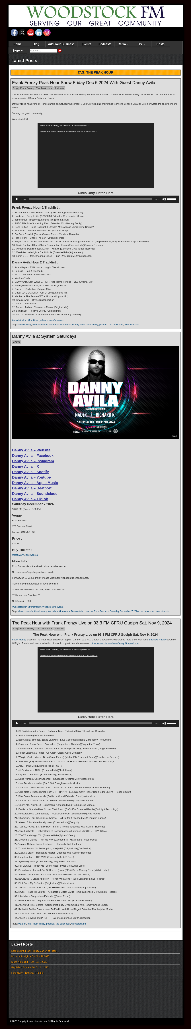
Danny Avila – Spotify (30, 472)
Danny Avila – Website (31, 450)
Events (86, 44)
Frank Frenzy (19, 639)
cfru (30, 923)
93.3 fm (22, 923)
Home (17, 44)
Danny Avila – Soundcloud (35, 494)
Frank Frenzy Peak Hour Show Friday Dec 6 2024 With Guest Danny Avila (83, 82)
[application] (96, 155)
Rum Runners (101, 611)
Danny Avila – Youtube (31, 477)
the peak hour (116, 324)
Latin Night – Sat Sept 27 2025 (27, 973)
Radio (122, 44)
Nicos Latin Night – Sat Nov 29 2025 (30, 956)
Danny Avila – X (25, 466)
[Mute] (164, 199)
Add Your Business (61, 44)
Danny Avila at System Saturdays (44, 336)
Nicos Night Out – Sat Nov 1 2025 (29, 962)
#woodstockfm (19, 320)
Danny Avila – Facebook (33, 456)
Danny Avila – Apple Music (35, 483)
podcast (103, 324)
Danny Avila (78, 324)
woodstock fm (132, 324)
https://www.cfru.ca (101, 643)
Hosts (160, 44)
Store (16, 50)
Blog (36, 44)
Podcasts (104, 44)
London (89, 611)
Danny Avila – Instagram (33, 461)
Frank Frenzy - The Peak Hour (36, 88)
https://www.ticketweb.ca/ (25, 555)
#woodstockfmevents (52, 320)
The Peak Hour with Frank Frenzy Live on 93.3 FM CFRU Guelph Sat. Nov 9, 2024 (92, 622)
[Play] (17, 199)
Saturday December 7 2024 (124, 611)
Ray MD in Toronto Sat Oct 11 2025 (30, 967)
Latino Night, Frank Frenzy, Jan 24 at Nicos (34, 951)
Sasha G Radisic (158, 639)
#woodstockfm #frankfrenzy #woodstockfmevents (44, 611)
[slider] (90, 199)
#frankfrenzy (34, 320)
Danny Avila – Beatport (32, 488)
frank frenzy (92, 324)
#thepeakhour (132, 643)
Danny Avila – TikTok (30, 499)
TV (140, 44)
